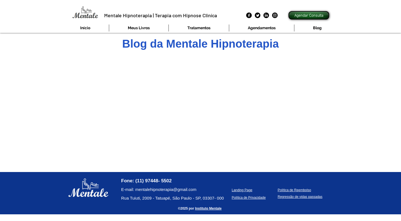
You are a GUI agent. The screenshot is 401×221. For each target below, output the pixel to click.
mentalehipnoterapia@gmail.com (166, 189)
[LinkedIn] (266, 15)
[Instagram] (275, 15)
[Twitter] (257, 15)
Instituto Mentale (208, 208)
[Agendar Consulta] (308, 15)
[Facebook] (249, 15)
